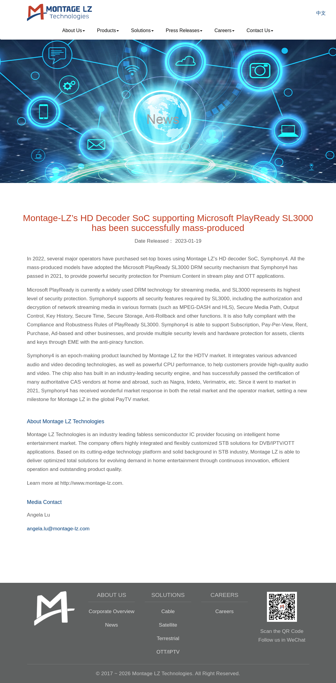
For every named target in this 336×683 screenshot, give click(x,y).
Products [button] (108, 30)
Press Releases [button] (184, 30)
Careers (224, 611)
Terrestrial (168, 638)
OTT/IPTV (168, 652)
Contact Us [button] (260, 30)
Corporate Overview (111, 611)
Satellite (168, 625)
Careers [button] (224, 30)
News (111, 625)
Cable (168, 611)
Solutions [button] (142, 30)
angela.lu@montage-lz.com (58, 529)
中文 (321, 13)
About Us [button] (73, 30)
